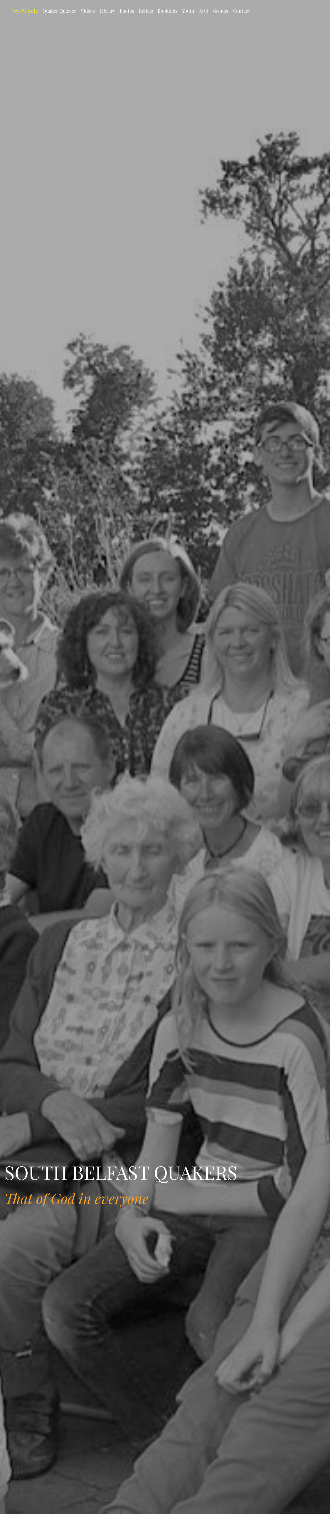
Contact (241, 11)
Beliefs (146, 11)
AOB (203, 11)
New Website (24, 11)
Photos (127, 11)
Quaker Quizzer (59, 11)
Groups (220, 11)
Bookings (167, 11)
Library (107, 11)
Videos (88, 11)
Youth (188, 11)
